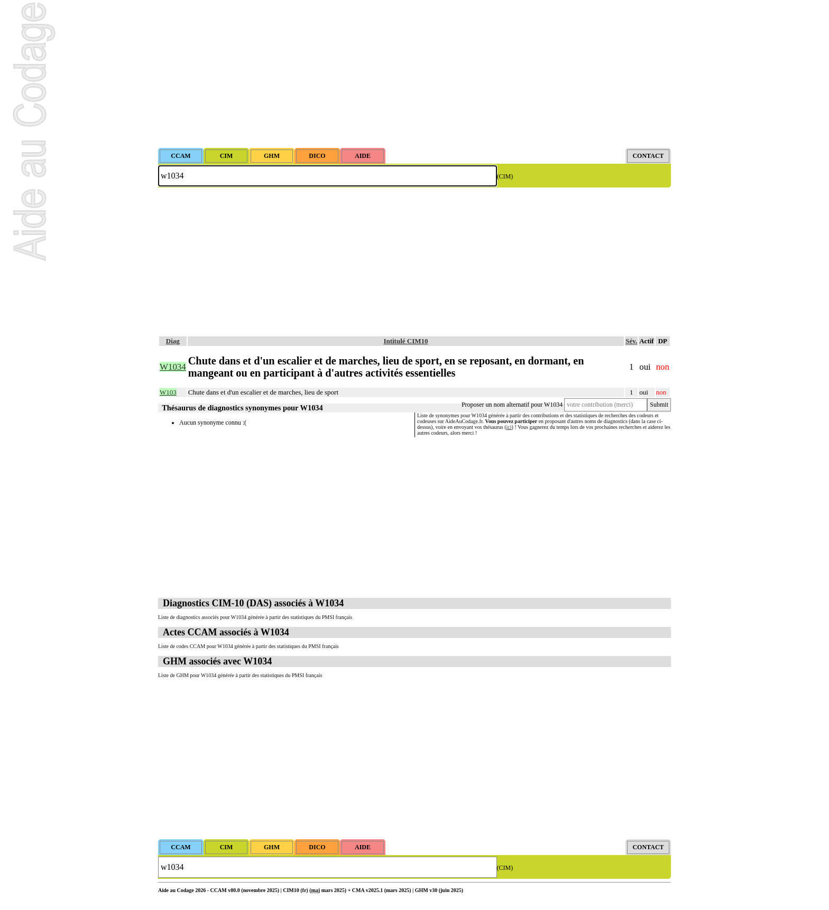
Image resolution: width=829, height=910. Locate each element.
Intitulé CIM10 (405, 341)
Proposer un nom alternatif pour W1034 (512, 404)
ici (509, 427)
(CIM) (505, 176)
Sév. (631, 341)
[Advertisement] (414, 74)
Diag (173, 341)
